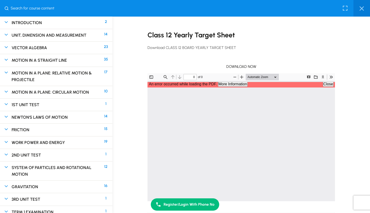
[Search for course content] (8, 8)
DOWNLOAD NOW (241, 66)
